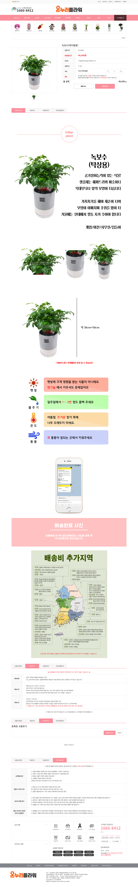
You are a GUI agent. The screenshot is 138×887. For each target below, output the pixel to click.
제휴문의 (74, 865)
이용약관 (38, 865)
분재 (109, 18)
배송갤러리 (46, 110)
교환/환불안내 (60, 110)
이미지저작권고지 (106, 865)
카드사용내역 (89, 855)
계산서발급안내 (79, 855)
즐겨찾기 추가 (15, 1)
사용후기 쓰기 (109, 733)
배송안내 (32, 110)
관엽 (98, 18)
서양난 (88, 18)
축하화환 (58, 18)
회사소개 (29, 865)
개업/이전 (27, 18)
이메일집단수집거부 (63, 865)
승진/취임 (47, 18)
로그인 (99, 1)
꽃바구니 (17, 18)
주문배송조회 (117, 1)
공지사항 (17, 825)
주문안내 (57, 852)
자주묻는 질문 (105, 841)
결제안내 (78, 852)
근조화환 (68, 18)
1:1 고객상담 (116, 841)
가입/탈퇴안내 (57, 855)
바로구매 (105, 86)
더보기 (119, 733)
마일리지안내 (68, 855)
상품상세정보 (18, 110)
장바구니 (110, 1)
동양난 (78, 18)
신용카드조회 (94, 865)
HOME (123, 38)
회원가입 (105, 1)
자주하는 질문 (18, 844)
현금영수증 (84, 865)
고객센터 (124, 1)
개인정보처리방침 (49, 865)
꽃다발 (37, 18)
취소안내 (89, 852)
